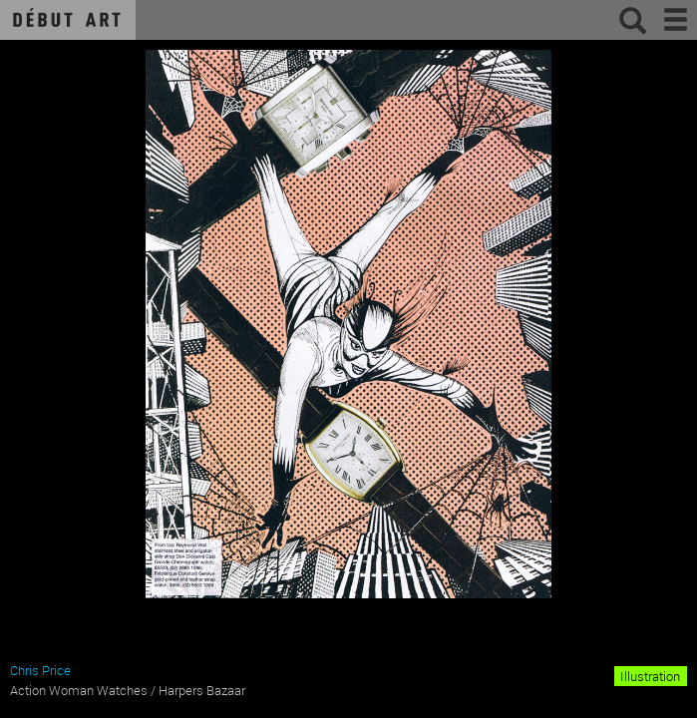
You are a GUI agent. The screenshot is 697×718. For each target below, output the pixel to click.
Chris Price (40, 670)
